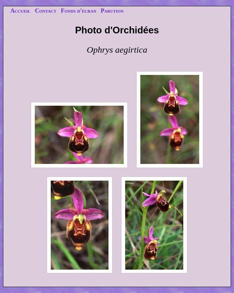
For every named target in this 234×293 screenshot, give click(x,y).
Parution (112, 10)
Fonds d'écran (78, 10)
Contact (45, 10)
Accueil (20, 10)
